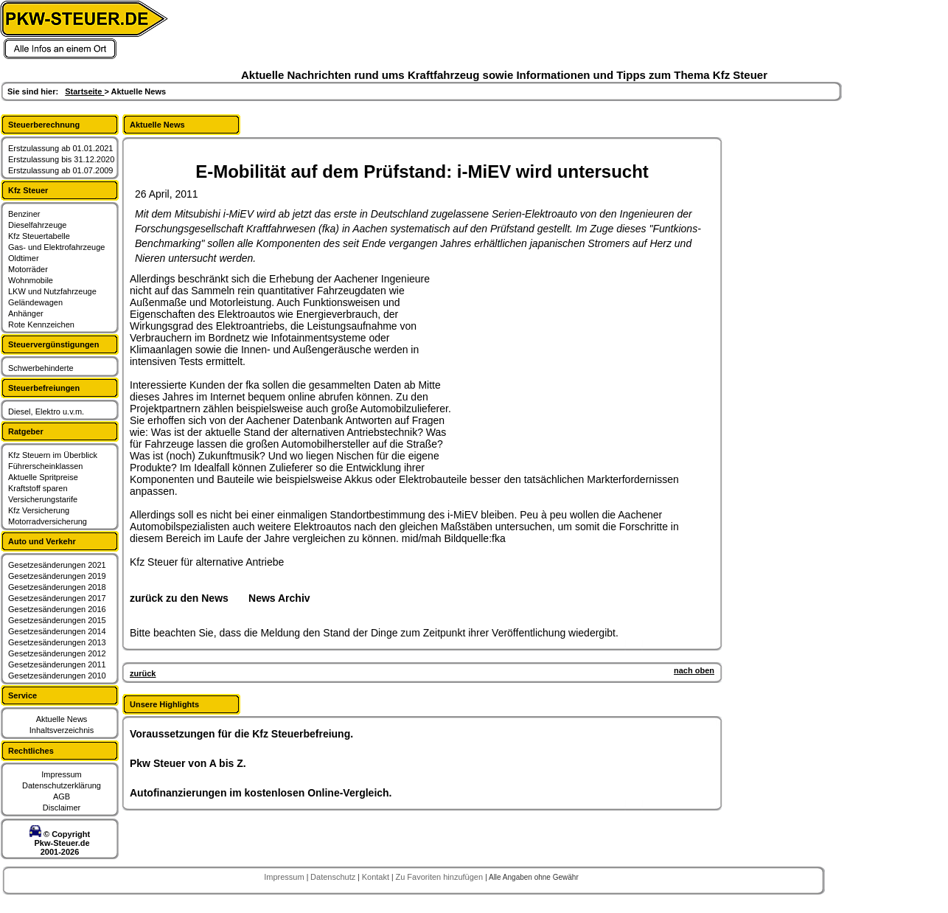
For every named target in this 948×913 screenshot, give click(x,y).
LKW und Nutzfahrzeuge (52, 291)
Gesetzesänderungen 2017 (57, 598)
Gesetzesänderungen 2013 (57, 642)
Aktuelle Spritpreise (43, 477)
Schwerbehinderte (41, 368)
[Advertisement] (564, 365)
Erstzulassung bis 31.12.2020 (61, 159)
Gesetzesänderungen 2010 (57, 675)
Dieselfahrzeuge (37, 225)
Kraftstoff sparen (38, 488)
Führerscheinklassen (45, 466)
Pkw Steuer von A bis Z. (188, 763)
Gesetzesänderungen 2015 (57, 620)
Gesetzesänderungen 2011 (57, 664)
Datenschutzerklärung (61, 785)
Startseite (84, 91)
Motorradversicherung (47, 521)
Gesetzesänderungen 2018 (57, 587)
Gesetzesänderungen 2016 (57, 609)
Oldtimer (23, 258)
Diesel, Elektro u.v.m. (46, 411)
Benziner (24, 213)
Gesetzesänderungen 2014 (57, 631)
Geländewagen (35, 302)
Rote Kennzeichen (41, 324)
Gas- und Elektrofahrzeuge (56, 247)
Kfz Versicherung (38, 510)
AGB (61, 796)
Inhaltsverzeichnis (61, 730)
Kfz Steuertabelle (39, 236)
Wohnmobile (30, 280)
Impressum (61, 774)
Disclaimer (61, 807)
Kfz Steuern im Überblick (52, 455)
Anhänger (25, 313)
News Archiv (279, 598)
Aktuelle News (62, 719)
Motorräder (28, 269)
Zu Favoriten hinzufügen (440, 876)
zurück (143, 673)
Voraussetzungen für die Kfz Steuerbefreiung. (241, 734)
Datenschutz (334, 876)
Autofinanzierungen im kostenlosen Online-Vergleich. (261, 793)
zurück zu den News (179, 598)
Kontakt (376, 876)
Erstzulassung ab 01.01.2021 (61, 148)
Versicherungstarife (42, 499)
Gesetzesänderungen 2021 (57, 564)
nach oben (694, 670)
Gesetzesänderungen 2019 (57, 576)
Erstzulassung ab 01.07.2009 (61, 170)
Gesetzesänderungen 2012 (57, 653)
